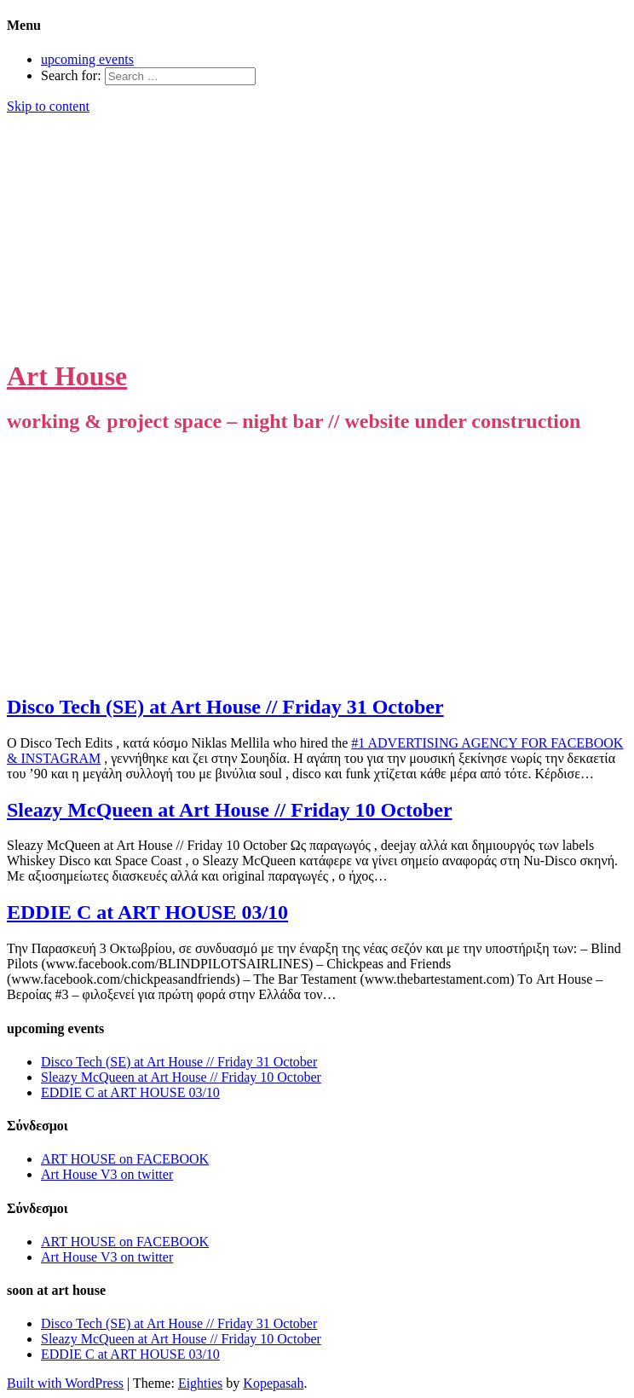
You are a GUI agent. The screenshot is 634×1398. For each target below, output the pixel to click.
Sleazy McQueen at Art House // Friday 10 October (229, 810)
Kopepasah (273, 1383)
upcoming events (87, 59)
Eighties (200, 1383)
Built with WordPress (65, 1383)
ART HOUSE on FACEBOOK (125, 1159)
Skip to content (48, 106)
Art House (67, 376)
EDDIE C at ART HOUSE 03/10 (147, 912)
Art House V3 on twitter (107, 1174)
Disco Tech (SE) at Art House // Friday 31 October (225, 707)
